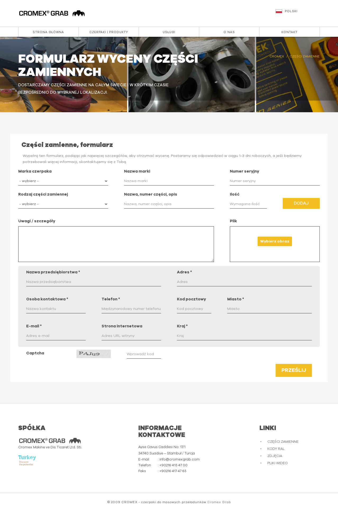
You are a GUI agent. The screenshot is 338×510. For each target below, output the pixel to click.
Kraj (182, 326)
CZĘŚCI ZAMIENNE (283, 442)
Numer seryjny (244, 171)
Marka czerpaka (35, 171)
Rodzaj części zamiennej (43, 194)
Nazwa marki (137, 171)
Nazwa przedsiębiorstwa (53, 272)
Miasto (235, 299)
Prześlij (293, 370)
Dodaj (301, 203)
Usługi (169, 32)
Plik (233, 221)
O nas (229, 32)
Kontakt (289, 32)
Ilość (234, 194)
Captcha (35, 353)
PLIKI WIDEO (277, 463)
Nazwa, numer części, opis (150, 194)
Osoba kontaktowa (47, 299)
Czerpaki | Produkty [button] (108, 32)
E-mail (34, 326)
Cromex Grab (219, 502)
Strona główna (48, 32)
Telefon (111, 299)
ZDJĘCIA (274, 456)
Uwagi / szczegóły (36, 221)
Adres (184, 272)
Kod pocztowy (191, 299)
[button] (298, 14)
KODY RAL (276, 449)
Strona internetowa (122, 326)
